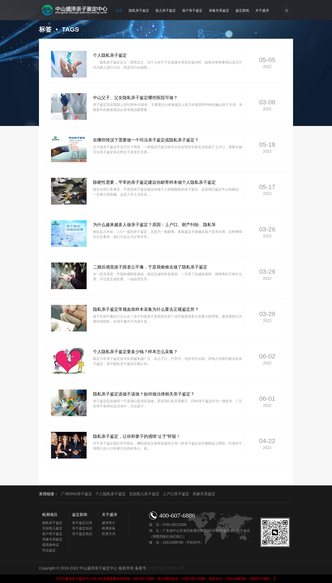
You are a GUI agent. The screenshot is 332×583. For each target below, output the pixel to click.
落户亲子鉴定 (192, 10)
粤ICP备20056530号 (167, 568)
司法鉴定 (49, 550)
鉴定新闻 (242, 10)
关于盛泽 (262, 10)
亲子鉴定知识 (82, 528)
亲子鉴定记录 (82, 523)
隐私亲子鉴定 (139, 10)
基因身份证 (50, 545)
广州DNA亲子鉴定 (76, 494)
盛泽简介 (108, 523)
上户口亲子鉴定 (176, 494)
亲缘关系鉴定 (219, 10)
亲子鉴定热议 (82, 534)
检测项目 (49, 515)
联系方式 (108, 534)
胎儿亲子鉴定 (165, 10)
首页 (119, 10)
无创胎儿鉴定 (52, 528)
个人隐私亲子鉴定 (110, 494)
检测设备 (108, 528)
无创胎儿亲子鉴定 (144, 494)
